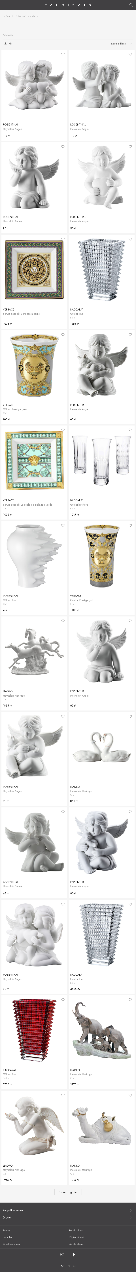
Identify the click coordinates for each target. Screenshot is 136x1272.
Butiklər (6, 1230)
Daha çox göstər (68, 1192)
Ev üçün (7, 16)
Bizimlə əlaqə (76, 1244)
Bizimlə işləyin (76, 1230)
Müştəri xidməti (76, 1237)
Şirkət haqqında (11, 1244)
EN (68, 1266)
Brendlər (7, 1237)
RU (74, 1266)
